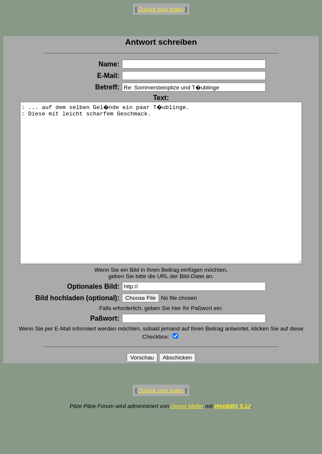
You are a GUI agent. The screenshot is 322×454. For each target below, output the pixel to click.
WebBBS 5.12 (232, 437)
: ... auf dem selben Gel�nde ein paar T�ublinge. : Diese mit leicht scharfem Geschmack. (163, 199)
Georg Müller (187, 437)
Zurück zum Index (161, 9)
